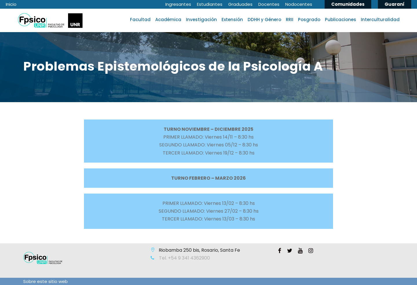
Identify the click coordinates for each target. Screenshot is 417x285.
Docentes (268, 4)
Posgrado (309, 19)
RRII (289, 19)
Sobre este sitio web (45, 281)
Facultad (140, 19)
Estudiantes (209, 4)
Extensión (232, 19)
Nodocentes (298, 4)
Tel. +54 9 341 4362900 (184, 258)
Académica (168, 19)
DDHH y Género (264, 19)
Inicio (11, 4)
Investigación (201, 19)
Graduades (240, 4)
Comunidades (348, 4)
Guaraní (395, 4)
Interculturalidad (380, 19)
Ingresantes (178, 4)
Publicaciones (340, 19)
